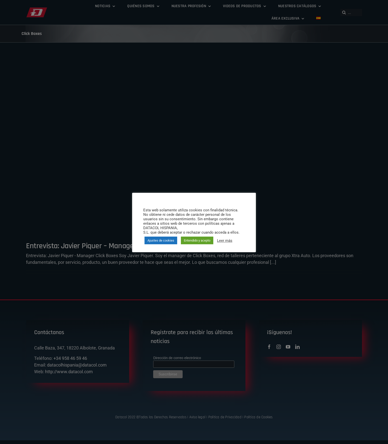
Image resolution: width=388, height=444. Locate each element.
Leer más (224, 240)
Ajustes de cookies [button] (160, 240)
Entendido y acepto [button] (197, 240)
